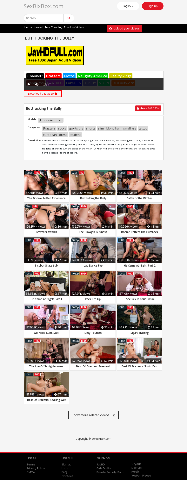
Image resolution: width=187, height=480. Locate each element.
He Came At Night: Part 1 (46, 299)
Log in (65, 468)
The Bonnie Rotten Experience (46, 198)
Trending (57, 27)
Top (47, 27)
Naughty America (92, 76)
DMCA (31, 472)
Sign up (153, 6)
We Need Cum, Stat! (46, 333)
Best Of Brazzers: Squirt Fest (139, 366)
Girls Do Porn (105, 468)
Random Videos (74, 27)
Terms (31, 464)
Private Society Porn (110, 472)
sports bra (76, 128)
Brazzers (53, 76)
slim (101, 128)
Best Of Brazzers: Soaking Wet (46, 400)
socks (62, 128)
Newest (38, 27)
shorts (90, 128)
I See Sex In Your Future (139, 299)
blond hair (113, 128)
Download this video (42, 93)
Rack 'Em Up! (93, 299)
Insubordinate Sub (46, 265)
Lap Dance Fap (93, 265)
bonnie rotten (51, 120)
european (50, 135)
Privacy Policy (36, 468)
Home (28, 27)
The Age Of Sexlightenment (46, 366)
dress (63, 135)
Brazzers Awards (46, 232)
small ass (129, 128)
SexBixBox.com (43, 6)
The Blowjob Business (93, 232)
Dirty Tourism (93, 333)
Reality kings (120, 76)
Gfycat (136, 464)
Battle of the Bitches (139, 198)
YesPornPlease (141, 475)
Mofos (69, 76)
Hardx (135, 472)
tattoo (143, 128)
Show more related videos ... (93, 415)
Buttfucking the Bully (93, 198)
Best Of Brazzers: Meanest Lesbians (93, 368)
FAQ (64, 472)
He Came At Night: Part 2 (139, 265)
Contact (67, 476)
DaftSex (136, 468)
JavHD (101, 464)
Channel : (35, 76)
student (75, 135)
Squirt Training (139, 333)
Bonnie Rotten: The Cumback (139, 232)
